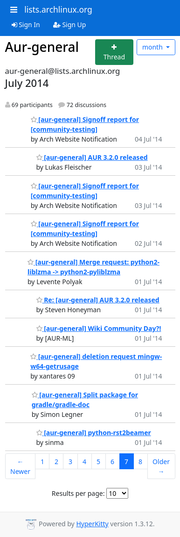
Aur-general (42, 47)
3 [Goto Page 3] (70, 461)
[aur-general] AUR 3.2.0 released (92, 157)
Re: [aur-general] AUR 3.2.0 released (97, 299)
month (153, 47)
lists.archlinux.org (58, 9)
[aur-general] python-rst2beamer (93, 432)
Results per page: (78, 493)
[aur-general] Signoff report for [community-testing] (85, 228)
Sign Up (69, 24)
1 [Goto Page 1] (42, 461)
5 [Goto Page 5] (98, 461)
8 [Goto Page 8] (140, 461)
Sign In (26, 24)
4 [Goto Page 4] (84, 461)
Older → (161, 466)
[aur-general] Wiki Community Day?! (98, 328)
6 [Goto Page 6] (112, 461)
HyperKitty (92, 523)
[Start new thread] (114, 52)
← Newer (20, 466)
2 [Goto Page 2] (56, 461)
